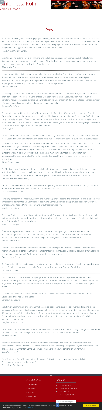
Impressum (32, 396)
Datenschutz (32, 385)
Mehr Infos (31, 407)
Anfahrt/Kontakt (33, 389)
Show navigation (2, 2)
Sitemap (30, 392)
